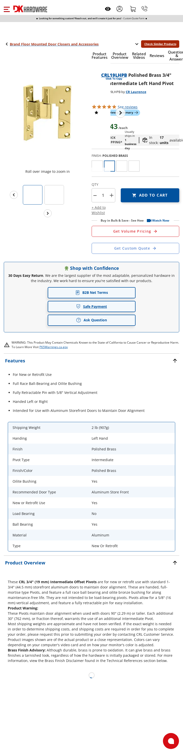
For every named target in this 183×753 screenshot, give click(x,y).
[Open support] (171, 741)
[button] (7, 8)
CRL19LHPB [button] (114, 75)
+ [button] (111, 195)
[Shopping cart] (133, 9)
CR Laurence (136, 92)
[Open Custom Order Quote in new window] (135, 248)
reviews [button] (128, 107)
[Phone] (145, 9)
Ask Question (91, 320)
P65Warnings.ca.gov (53, 347)
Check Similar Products (160, 44)
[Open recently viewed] (108, 9)
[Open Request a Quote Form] (135, 231)
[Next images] (48, 213)
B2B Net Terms (91, 292)
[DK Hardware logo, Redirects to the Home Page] (30, 9)
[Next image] (120, 113)
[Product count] (103, 195)
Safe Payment (91, 306)
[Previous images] (14, 195)
